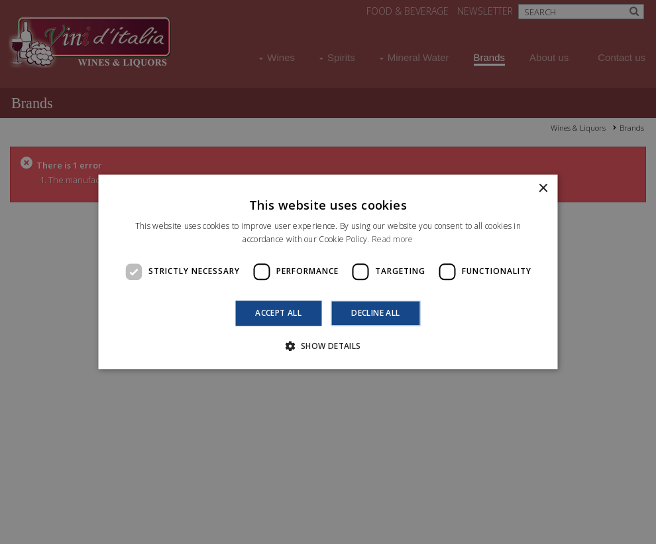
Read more (392, 239)
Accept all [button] (278, 312)
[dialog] (328, 272)
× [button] (543, 189)
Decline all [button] (375, 312)
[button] (327, 346)
